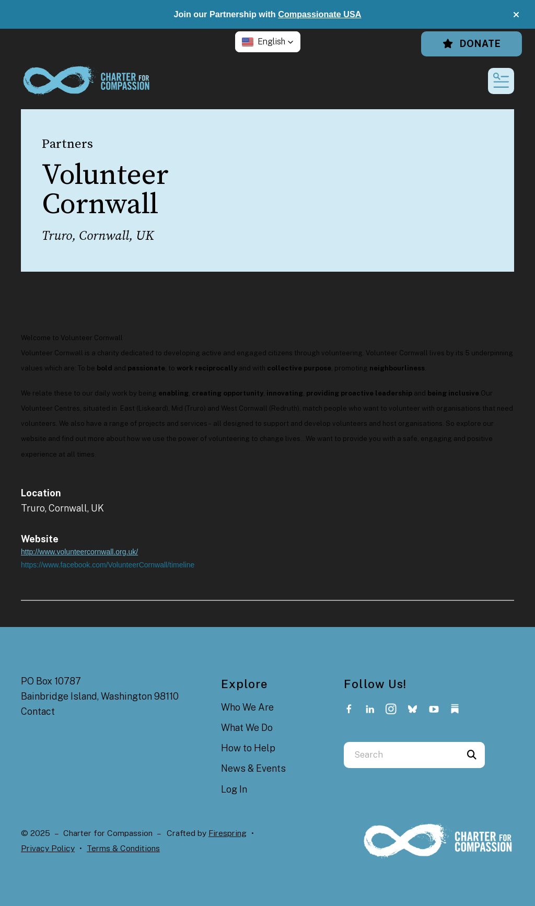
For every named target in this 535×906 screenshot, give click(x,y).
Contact (38, 711)
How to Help (248, 747)
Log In (234, 789)
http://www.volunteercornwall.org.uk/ (79, 552)
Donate (471, 43)
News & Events (253, 768)
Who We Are (247, 707)
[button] (516, 14)
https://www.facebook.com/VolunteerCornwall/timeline (107, 565)
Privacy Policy (48, 848)
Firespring (227, 833)
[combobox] (401, 755)
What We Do (247, 727)
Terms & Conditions (123, 848)
